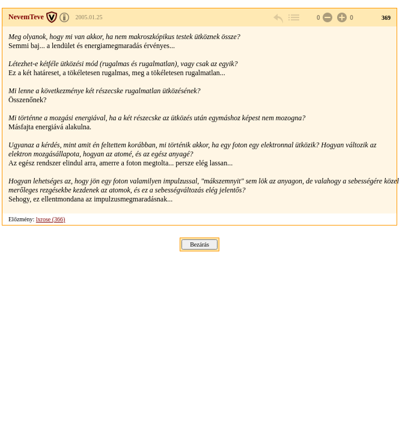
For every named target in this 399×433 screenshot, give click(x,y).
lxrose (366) (50, 219)
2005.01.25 (88, 17)
